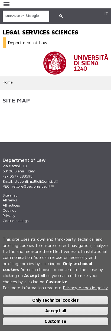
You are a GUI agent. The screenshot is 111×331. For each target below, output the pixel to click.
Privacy (9, 215)
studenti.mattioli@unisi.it (36, 181)
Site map (10, 195)
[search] (25, 15)
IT (106, 13)
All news (10, 200)
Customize (55, 321)
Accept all (55, 311)
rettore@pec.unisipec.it (33, 186)
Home (8, 82)
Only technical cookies (55, 300)
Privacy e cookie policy (85, 288)
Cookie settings (16, 220)
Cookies (9, 210)
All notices (11, 205)
